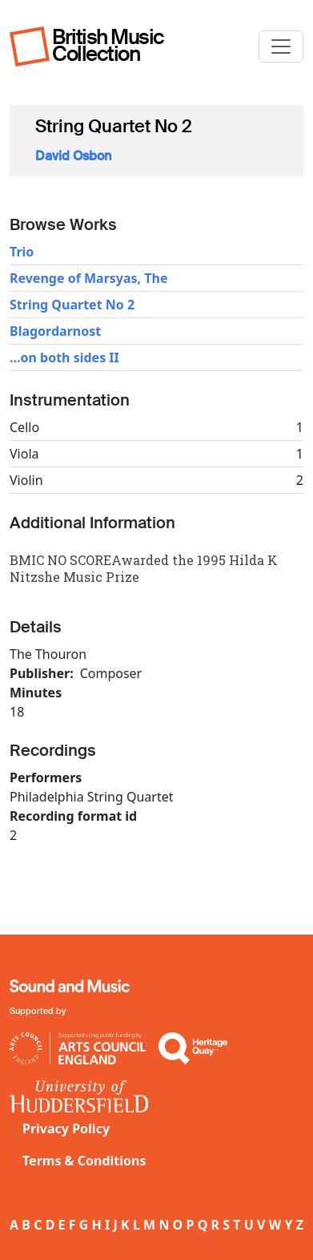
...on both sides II (64, 357)
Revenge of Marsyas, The (89, 278)
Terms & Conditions (84, 1160)
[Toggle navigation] (281, 46)
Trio (22, 251)
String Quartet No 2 (72, 304)
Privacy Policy (66, 1128)
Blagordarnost (55, 331)
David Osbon (73, 155)
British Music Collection (108, 45)
